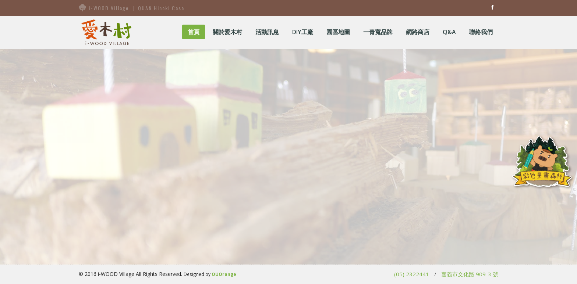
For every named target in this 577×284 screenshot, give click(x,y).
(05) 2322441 (411, 274)
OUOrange (224, 274)
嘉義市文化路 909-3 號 (469, 274)
